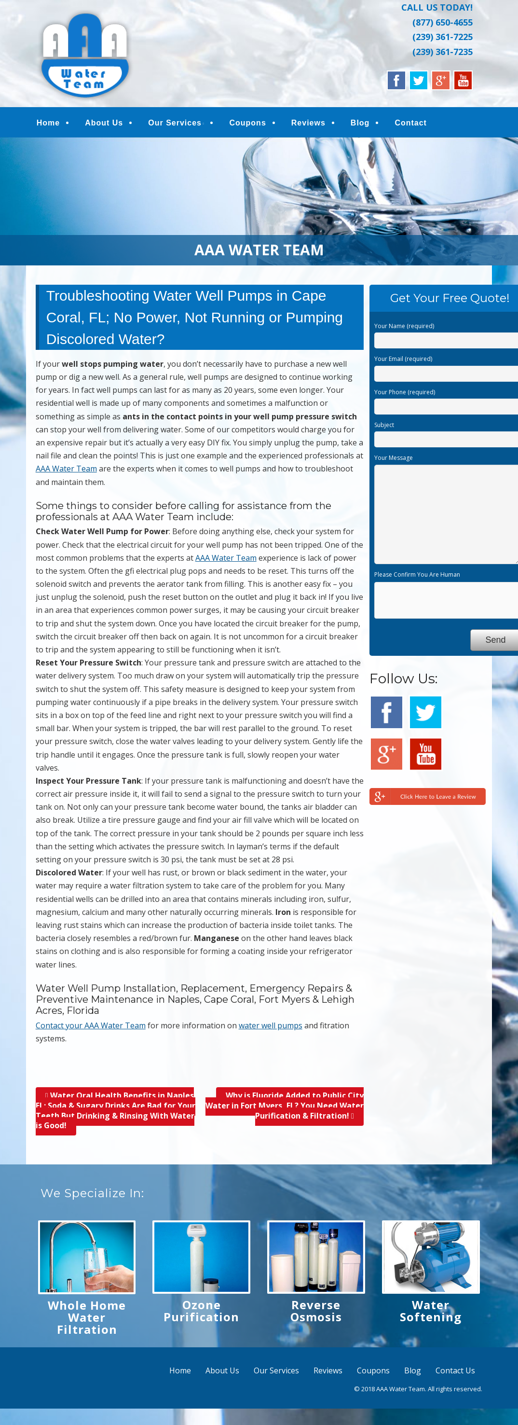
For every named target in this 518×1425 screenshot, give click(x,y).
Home (48, 123)
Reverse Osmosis (316, 1311)
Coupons (247, 123)
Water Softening (431, 1311)
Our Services (175, 123)
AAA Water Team (66, 468)
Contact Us (455, 1370)
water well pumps (270, 1025)
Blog (359, 123)
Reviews (308, 123)
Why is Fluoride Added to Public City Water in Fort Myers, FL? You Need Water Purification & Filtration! (284, 1105)
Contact (410, 123)
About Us (104, 123)
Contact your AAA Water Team (91, 1025)
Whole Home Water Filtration (87, 1317)
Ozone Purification (201, 1311)
